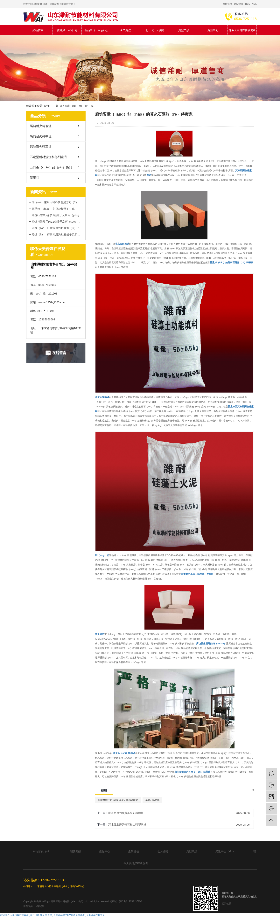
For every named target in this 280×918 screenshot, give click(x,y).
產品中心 (104, 851)
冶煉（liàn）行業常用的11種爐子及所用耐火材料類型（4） (57, 234)
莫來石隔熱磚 (152, 800)
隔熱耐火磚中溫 (41, 136)
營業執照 (226, 903)
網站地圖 (238, 4)
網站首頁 (37, 30)
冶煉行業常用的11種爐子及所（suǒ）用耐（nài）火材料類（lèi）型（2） (57, 221)
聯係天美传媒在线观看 (242, 30)
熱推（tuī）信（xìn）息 (79, 105)
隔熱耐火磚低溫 (41, 126)
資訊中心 (212, 30)
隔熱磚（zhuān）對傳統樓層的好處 (53, 208)
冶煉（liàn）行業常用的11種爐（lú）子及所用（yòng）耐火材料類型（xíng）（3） (57, 228)
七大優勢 (162, 851)
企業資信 (125, 30)
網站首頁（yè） (42, 851)
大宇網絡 (39, 906)
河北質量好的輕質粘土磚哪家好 (127, 824)
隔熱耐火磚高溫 (41, 146)
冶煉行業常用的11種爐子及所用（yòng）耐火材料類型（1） (57, 215)
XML (254, 4)
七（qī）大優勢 (154, 30)
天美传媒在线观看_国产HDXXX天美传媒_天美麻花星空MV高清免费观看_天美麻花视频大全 (57, 915)
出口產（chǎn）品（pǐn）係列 (51, 167)
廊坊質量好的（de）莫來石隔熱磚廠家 (118, 800)
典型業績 (183, 30)
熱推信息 (227, 4)
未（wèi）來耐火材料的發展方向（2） (55, 202)
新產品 (34, 177)
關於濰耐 (75, 851)
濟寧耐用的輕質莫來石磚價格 (126, 813)
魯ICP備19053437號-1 (130, 901)
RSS (247, 4)
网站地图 (4, 915)
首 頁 (59, 105)
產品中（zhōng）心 (96, 30)
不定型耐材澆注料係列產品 (48, 157)
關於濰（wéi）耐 (67, 30)
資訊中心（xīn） (225, 851)
